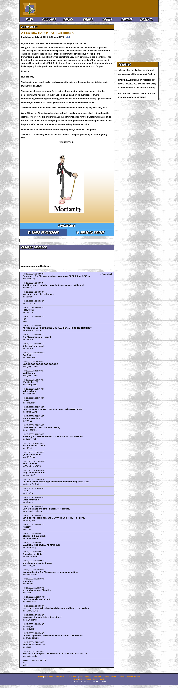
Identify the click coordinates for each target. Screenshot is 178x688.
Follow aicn (66, 226)
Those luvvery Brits (32, 554)
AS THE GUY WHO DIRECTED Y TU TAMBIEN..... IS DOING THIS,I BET (57, 328)
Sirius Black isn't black (34, 445)
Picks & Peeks (72, 677)
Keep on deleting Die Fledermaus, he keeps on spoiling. (50, 572)
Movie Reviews (85, 677)
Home (29, 19)
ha (24, 662)
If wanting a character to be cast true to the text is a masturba (53, 436)
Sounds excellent (31, 418)
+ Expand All (106, 274)
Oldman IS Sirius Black (34, 536)
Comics (107, 19)
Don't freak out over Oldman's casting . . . (43, 427)
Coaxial (68, 19)
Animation (97, 677)
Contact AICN (98, 679)
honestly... (28, 581)
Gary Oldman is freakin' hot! (36, 599)
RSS (76, 679)
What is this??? (30, 382)
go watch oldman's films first (37, 590)
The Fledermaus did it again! (37, 337)
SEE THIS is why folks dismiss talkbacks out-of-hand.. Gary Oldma (56, 608)
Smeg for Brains (31, 500)
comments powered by (36, 266)
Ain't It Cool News (43, 8)
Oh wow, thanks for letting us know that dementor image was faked (56, 481)
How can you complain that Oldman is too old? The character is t (55, 653)
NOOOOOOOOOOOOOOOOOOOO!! (40, 364)
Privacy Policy (85, 679)
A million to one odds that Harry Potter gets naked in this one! (53, 285)
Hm (24, 319)
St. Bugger (28, 626)
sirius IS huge (29, 391)
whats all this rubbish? (34, 644)
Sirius (26, 490)
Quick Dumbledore (32, 454)
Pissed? (27, 527)
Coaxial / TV (59, 677)
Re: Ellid (27, 355)
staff (68, 37)
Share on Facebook (43, 232)
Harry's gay (28, 310)
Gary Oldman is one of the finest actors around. (46, 509)
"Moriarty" (40, 43)
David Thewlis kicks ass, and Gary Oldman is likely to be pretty (54, 518)
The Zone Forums (133, 677)
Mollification (29, 373)
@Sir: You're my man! (33, 346)
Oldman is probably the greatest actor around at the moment (53, 635)
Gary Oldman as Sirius (34, 472)
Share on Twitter (90, 232)
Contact (126, 19)
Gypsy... (27, 400)
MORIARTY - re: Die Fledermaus (38, 294)
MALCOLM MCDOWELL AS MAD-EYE (41, 545)
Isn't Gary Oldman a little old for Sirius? (42, 617)
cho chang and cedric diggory (37, 563)
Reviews (88, 19)
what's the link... (31, 463)
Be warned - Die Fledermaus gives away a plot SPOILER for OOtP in (56, 276)
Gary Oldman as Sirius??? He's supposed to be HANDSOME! (53, 409)
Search (146, 19)
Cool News (49, 19)
